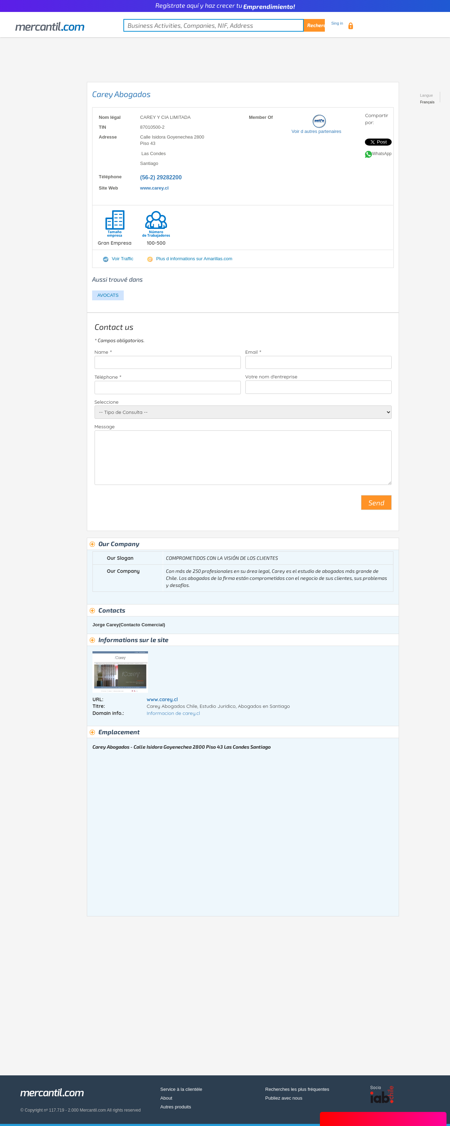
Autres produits (175, 1106)
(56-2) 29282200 (161, 177)
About (166, 1098)
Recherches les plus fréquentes (297, 1089)
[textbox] (224, 25)
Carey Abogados (121, 94)
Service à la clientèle (181, 1089)
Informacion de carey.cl (173, 713)
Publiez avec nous (284, 1098)
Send (376, 502)
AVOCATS (107, 295)
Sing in (337, 23)
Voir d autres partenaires (316, 131)
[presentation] (148, 505)
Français (427, 102)
